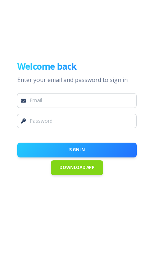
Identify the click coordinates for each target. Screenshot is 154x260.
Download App (76, 167)
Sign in (77, 150)
